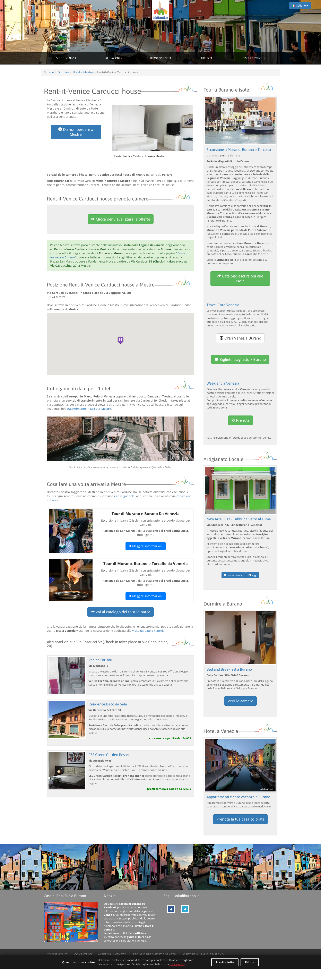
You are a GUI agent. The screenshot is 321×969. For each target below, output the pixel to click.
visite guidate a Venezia (148, 631)
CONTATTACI (83, 953)
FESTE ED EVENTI (254, 58)
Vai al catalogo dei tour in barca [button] (120, 611)
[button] (120, 340)
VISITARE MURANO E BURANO (203, 953)
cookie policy (177, 964)
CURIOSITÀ (207, 58)
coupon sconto (233, 574)
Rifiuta (249, 962)
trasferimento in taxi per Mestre (89, 409)
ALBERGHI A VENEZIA (112, 953)
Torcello (104, 253)
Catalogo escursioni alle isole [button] (240, 278)
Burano (166, 249)
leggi (253, 574)
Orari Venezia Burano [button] (240, 337)
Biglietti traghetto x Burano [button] (240, 359)
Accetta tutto (225, 962)
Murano (118, 253)
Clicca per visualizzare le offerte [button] (120, 219)
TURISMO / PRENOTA (160, 58)
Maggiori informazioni (146, 546)
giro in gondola (124, 496)
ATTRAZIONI (113, 58)
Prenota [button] (240, 420)
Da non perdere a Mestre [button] (75, 132)
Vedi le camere (240, 700)
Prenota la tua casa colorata (240, 817)
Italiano (300, 5)
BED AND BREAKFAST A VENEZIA (155, 953)
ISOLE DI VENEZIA (67, 58)
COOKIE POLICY (57, 953)
